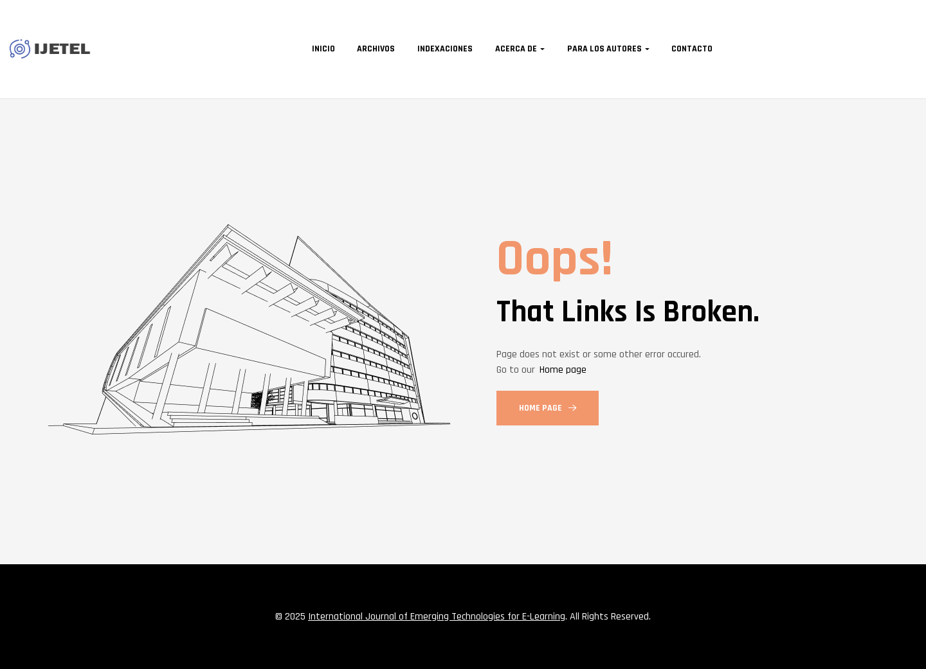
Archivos (376, 49)
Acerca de (516, 49)
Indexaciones (445, 49)
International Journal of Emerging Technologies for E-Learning (436, 616)
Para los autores (604, 49)
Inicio (323, 49)
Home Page (547, 408)
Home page (563, 370)
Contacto (692, 49)
